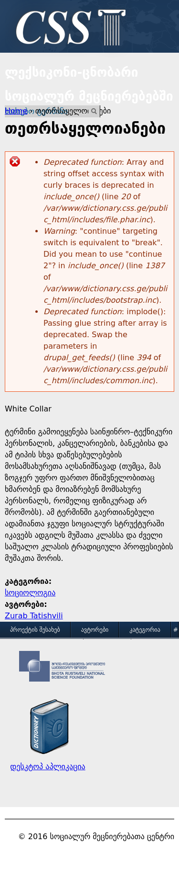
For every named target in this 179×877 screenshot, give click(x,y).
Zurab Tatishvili (34, 615)
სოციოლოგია (30, 592)
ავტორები (95, 629)
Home (16, 110)
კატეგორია (144, 629)
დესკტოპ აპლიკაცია (47, 766)
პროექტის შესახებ (35, 629)
